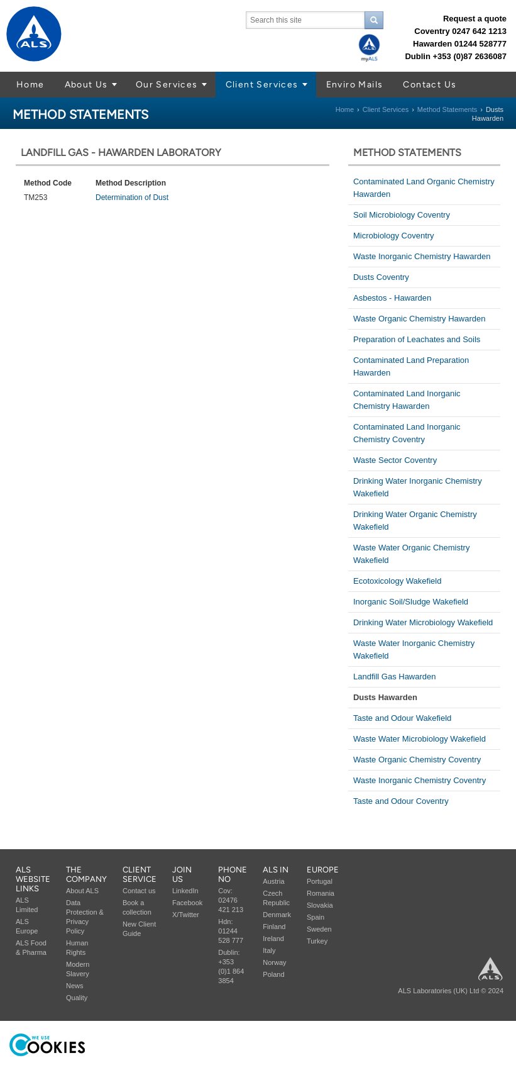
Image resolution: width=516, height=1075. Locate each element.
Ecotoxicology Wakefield (397, 581)
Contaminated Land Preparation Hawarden (411, 366)
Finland (274, 926)
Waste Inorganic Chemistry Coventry (419, 780)
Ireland (273, 938)
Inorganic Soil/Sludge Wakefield (410, 601)
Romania (320, 893)
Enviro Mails (354, 84)
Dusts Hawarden (385, 697)
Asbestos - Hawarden (392, 298)
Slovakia (320, 905)
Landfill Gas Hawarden (394, 676)
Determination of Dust (132, 197)
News (75, 985)
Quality (76, 997)
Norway (274, 962)
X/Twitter (185, 914)
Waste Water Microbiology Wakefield (419, 739)
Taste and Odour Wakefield (402, 718)
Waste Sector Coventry (395, 460)
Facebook (187, 902)
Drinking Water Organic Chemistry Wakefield (415, 521)
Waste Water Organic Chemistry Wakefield (411, 554)
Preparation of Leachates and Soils (416, 339)
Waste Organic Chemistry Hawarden (419, 318)
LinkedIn (185, 890)
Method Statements (447, 109)
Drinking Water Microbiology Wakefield (423, 622)
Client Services (262, 84)
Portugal (319, 881)
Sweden (319, 929)
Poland (273, 974)
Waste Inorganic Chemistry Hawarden (421, 256)
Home (30, 84)
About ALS (82, 890)
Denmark (277, 914)
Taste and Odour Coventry (401, 801)
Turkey (317, 941)
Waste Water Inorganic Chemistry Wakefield (414, 649)
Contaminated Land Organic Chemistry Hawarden (424, 188)
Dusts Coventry (381, 277)
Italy (269, 950)
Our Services (167, 84)
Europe (323, 869)
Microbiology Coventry (393, 235)
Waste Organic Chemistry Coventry (417, 759)
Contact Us (429, 84)
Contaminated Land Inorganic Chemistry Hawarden (407, 400)
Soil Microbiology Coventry (401, 215)
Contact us (139, 890)
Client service (139, 874)
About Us (86, 84)
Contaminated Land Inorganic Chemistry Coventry (407, 433)
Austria (273, 881)
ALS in (275, 869)
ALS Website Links (33, 879)
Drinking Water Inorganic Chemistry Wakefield (417, 487)
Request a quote (475, 18)
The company (86, 874)
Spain (315, 917)
